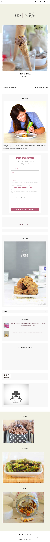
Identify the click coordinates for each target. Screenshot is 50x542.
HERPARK (42, 538)
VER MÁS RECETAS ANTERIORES (41, 87)
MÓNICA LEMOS (28, 539)
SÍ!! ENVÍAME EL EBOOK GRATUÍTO (25, 210)
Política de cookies (16, 538)
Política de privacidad (7, 538)
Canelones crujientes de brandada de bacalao (28, 332)
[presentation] (23, 204)
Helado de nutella (25, 74)
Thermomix (25, 76)
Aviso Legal (23, 538)
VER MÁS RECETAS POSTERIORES (9, 87)
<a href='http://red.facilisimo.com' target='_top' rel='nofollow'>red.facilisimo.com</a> (7, 376)
